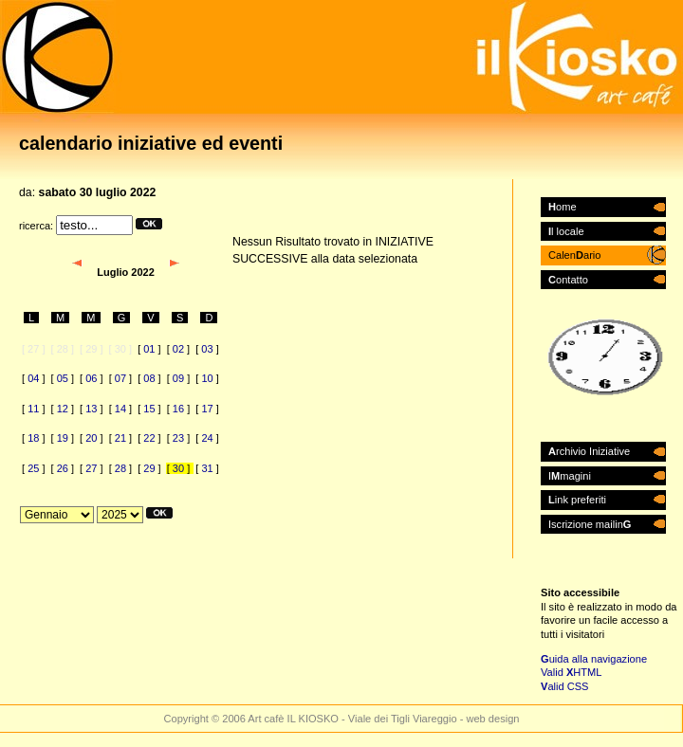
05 (62, 378)
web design (492, 718)
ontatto (568, 279)
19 (62, 438)
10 (206, 378)
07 (120, 378)
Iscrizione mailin (589, 524)
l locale (566, 231)
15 (149, 408)
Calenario (574, 255)
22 (149, 438)
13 (91, 408)
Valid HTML (571, 672)
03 (206, 349)
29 (149, 468)
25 (33, 468)
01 (149, 349)
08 (149, 378)
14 (120, 408)
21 (120, 438)
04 (33, 378)
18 (33, 438)
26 (62, 468)
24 (206, 438)
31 (206, 468)
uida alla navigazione (594, 659)
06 (91, 378)
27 (91, 468)
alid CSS (565, 686)
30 (178, 468)
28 (120, 468)
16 (178, 408)
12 (62, 408)
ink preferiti (577, 499)
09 (178, 378)
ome (562, 206)
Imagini (569, 476)
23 (178, 438)
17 (206, 408)
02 (178, 349)
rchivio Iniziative (589, 451)
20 (91, 438)
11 (33, 408)
